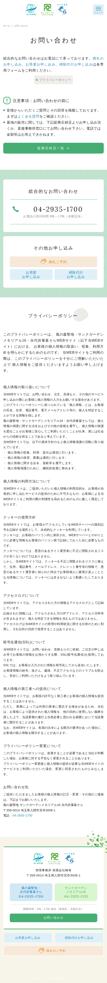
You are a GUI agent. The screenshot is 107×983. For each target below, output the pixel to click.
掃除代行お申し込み (76, 64)
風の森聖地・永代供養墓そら (31, 892)
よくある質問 (28, 116)
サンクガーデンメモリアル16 (76, 892)
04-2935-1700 (22, 815)
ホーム (6, 26)
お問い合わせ (53, 917)
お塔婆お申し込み (40, 64)
